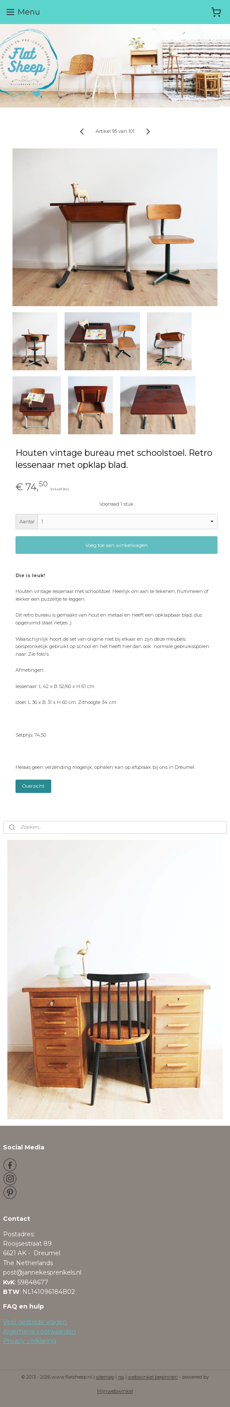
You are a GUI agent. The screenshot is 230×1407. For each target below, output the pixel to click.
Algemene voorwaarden (39, 1331)
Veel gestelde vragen (35, 1322)
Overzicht (33, 786)
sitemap (105, 1377)
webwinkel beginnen (153, 1377)
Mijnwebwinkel (115, 1391)
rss (121, 1377)
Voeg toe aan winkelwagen (116, 545)
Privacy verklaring (29, 1341)
